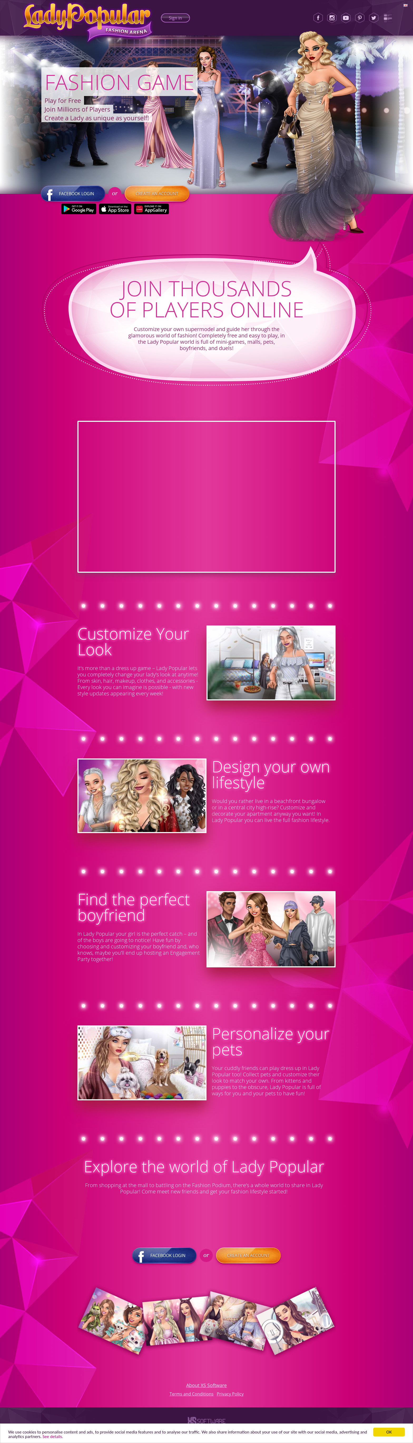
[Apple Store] (115, 209)
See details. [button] (53, 1436)
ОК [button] (389, 1432)
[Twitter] (373, 18)
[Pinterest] (360, 18)
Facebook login (73, 193)
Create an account (157, 193)
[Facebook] (318, 18)
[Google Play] (78, 209)
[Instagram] (332, 18)
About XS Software (206, 1385)
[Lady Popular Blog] (387, 18)
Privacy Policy (230, 1394)
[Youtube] (346, 18)
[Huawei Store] (151, 209)
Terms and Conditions (192, 1394)
